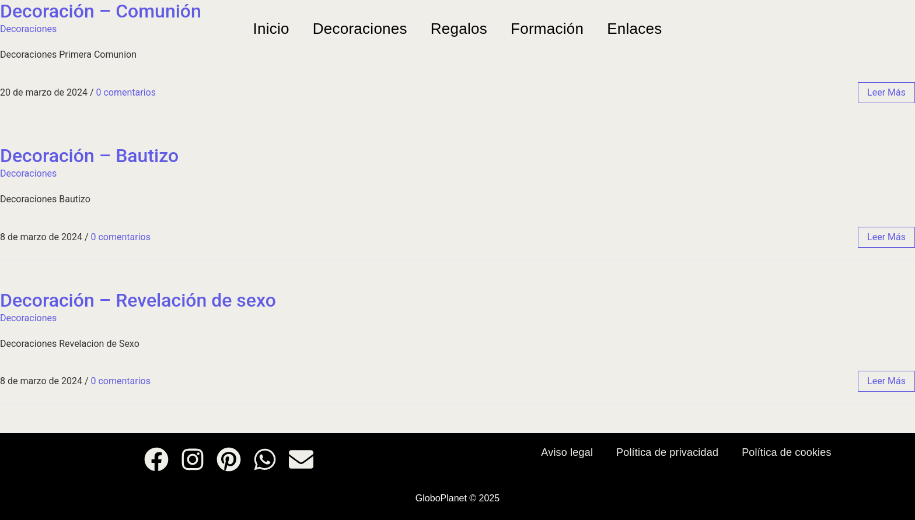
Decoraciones (360, 28)
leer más (886, 92)
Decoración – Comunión (100, 11)
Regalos (459, 28)
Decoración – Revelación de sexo (138, 300)
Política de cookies (787, 452)
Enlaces (634, 28)
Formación (547, 28)
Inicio (271, 28)
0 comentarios (125, 92)
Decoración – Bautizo (89, 156)
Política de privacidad (667, 452)
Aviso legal (567, 452)
